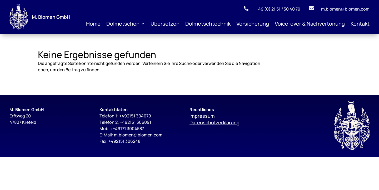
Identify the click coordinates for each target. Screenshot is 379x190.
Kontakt (360, 24)
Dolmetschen (122, 24)
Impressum (202, 116)
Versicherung (252, 24)
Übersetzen (165, 24)
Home (93, 24)
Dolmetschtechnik (208, 24)
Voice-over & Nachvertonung (310, 24)
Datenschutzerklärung (215, 122)
